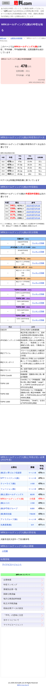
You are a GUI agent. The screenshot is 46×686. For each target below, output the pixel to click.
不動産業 (32, 514)
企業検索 (7, 580)
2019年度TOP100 (33, 215)
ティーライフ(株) (8, 484)
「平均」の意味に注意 (13, 615)
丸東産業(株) (6, 525)
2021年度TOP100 (33, 209)
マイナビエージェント (12, 564)
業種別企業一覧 (10, 589)
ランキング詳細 (38, 243)
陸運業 (32, 508)
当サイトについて (11, 620)
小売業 (32, 483)
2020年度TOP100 (33, 212)
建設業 (32, 494)
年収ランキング (10, 585)
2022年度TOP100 (33, 206)
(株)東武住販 (6, 514)
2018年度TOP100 (33, 218)
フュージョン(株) (8, 489)
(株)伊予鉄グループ (9, 508)
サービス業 (32, 473)
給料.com (3, 38)
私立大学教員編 (10, 603)
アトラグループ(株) (9, 519)
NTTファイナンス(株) (9, 478)
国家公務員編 (9, 594)
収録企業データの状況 (13, 608)
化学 (32, 525)
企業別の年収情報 (16, 38)
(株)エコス (5, 503)
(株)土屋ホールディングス (11, 494)
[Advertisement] (23, 110)
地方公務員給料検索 (12, 599)
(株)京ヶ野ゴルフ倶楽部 (10, 473)
